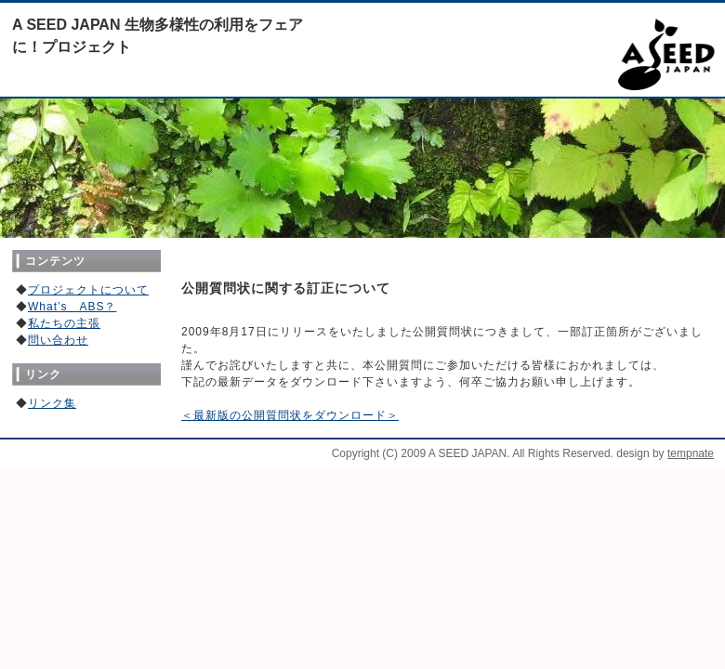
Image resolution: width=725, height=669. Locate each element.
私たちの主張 (64, 323)
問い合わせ (58, 340)
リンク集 (52, 403)
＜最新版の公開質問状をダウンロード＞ (290, 415)
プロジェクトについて (88, 289)
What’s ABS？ (72, 306)
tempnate (690, 453)
